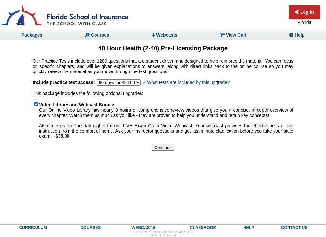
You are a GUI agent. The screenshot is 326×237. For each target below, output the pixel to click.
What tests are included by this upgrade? (186, 82)
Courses (97, 35)
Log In (304, 12)
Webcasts (164, 35)
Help (296, 35)
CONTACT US (294, 227)
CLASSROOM (203, 227)
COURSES (91, 227)
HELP (248, 227)
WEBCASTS (143, 227)
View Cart (233, 35)
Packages (32, 35)
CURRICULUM (33, 227)
